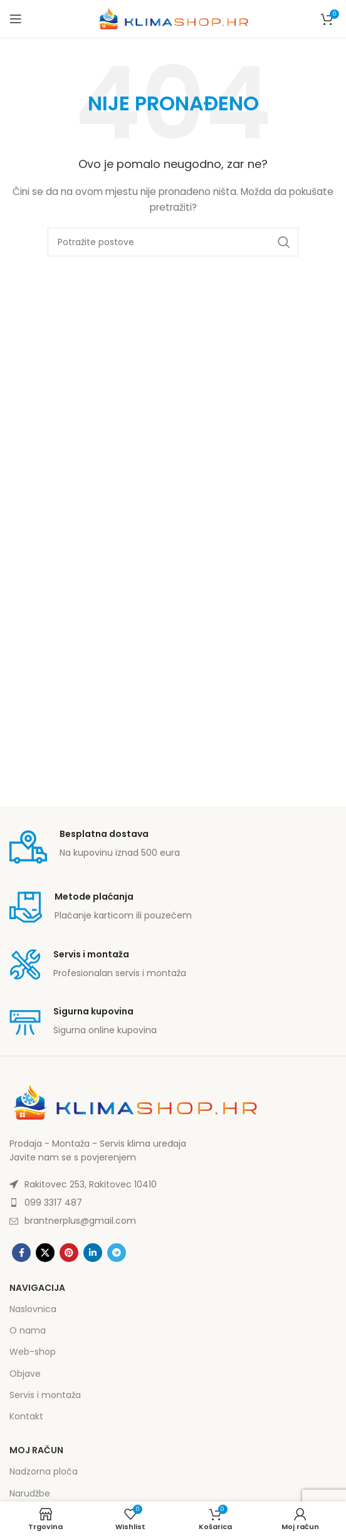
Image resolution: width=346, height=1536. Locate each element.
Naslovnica (32, 1309)
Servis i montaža (45, 1395)
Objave (25, 1373)
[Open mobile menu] (15, 18)
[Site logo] (173, 18)
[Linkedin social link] (92, 1252)
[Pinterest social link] (69, 1252)
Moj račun (36, 1450)
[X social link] (45, 1252)
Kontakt (26, 1416)
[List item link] (173, 1184)
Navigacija (37, 1287)
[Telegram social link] (116, 1252)
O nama (27, 1330)
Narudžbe (29, 1493)
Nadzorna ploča (43, 1471)
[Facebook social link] (21, 1252)
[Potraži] (173, 242)
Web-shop (32, 1351)
